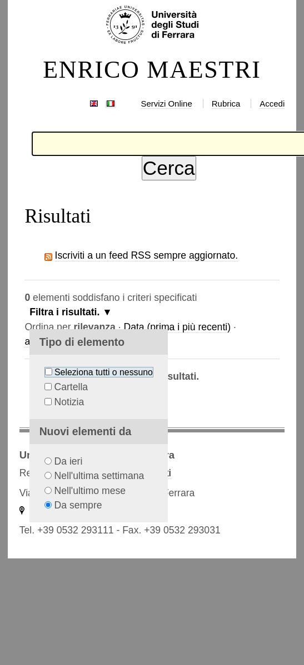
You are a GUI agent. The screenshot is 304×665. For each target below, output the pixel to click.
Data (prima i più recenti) (177, 326)
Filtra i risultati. (64, 312)
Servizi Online (166, 103)
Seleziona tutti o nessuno (103, 372)
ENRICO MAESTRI (152, 70)
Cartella (71, 386)
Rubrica (226, 103)
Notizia (69, 401)
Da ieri (68, 461)
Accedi (272, 103)
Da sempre (78, 505)
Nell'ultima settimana (99, 475)
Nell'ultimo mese (90, 490)
